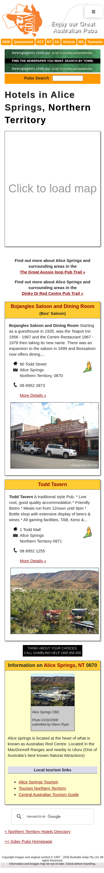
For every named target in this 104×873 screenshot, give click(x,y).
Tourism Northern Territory (42, 788)
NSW (6, 42)
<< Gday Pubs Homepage (28, 841)
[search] (52, 816)
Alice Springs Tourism (38, 782)
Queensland (23, 42)
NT (49, 42)
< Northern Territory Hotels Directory (38, 831)
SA (57, 42)
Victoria (69, 42)
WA (81, 42)
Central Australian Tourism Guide (49, 794)
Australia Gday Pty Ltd (84, 857)
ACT (40, 42)
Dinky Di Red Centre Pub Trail (51, 293)
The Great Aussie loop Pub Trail (51, 272)
